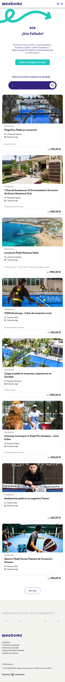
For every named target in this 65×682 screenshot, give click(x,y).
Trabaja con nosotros (10, 653)
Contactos (6, 642)
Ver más (32, 590)
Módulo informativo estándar (13, 650)
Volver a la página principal (32, 62)
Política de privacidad (10, 648)
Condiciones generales (10, 645)
